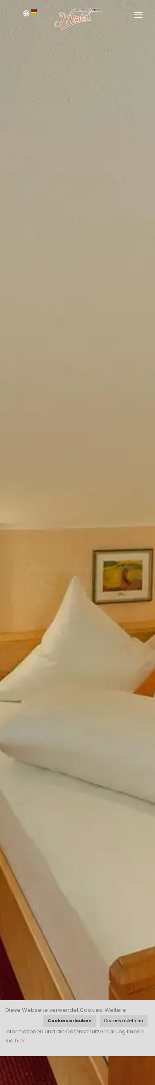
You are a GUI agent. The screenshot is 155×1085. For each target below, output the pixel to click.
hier (20, 1040)
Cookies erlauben (69, 1021)
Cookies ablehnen (123, 1021)
